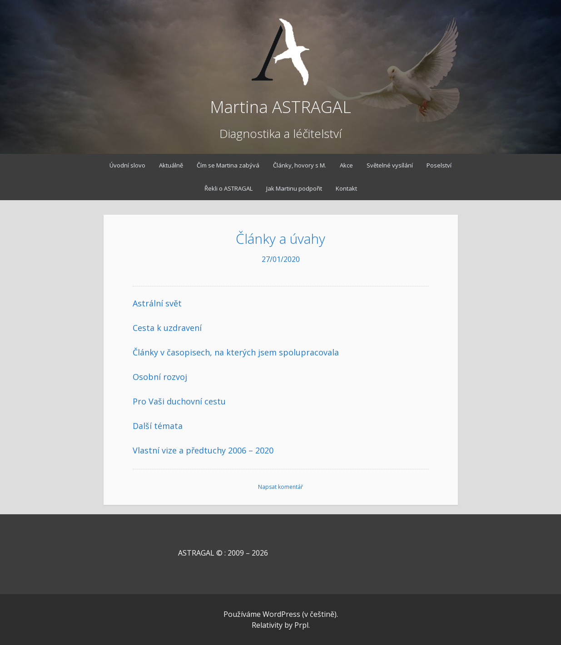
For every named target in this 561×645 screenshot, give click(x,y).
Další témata (158, 425)
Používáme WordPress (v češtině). (280, 614)
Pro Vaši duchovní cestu (179, 401)
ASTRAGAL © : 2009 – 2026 (200, 553)
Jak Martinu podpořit (294, 188)
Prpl (301, 625)
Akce (346, 165)
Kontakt (346, 188)
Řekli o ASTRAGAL (228, 188)
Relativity (267, 625)
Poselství (439, 165)
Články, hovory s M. (299, 165)
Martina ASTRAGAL (280, 107)
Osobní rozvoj (160, 376)
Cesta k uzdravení (167, 327)
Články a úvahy (280, 238)
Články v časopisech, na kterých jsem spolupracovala (236, 352)
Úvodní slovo (127, 165)
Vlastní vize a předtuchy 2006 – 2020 (203, 450)
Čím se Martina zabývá (228, 165)
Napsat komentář (280, 487)
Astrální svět (157, 303)
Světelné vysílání (390, 165)
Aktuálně (171, 165)
